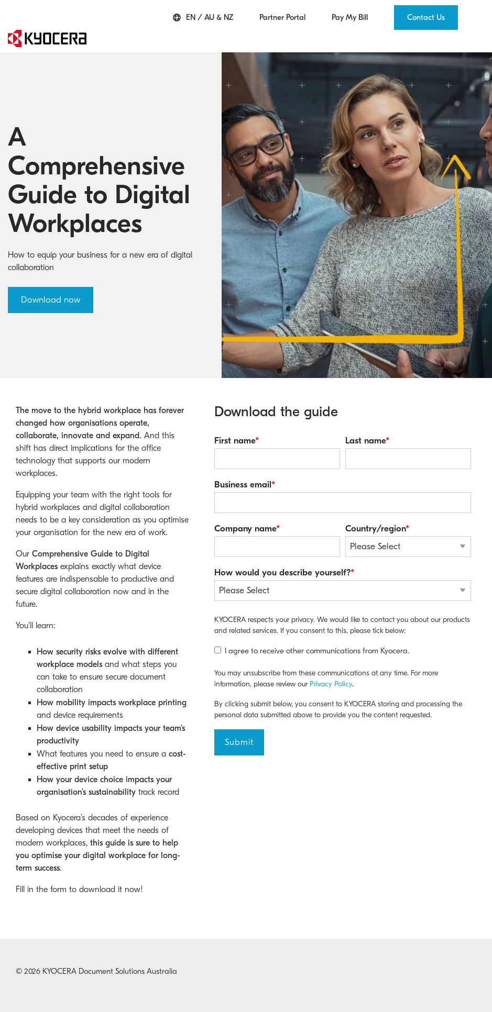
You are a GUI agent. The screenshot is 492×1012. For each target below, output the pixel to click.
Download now (50, 300)
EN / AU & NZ (203, 17)
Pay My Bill (350, 17)
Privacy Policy (331, 684)
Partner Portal (282, 17)
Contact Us (426, 17)
